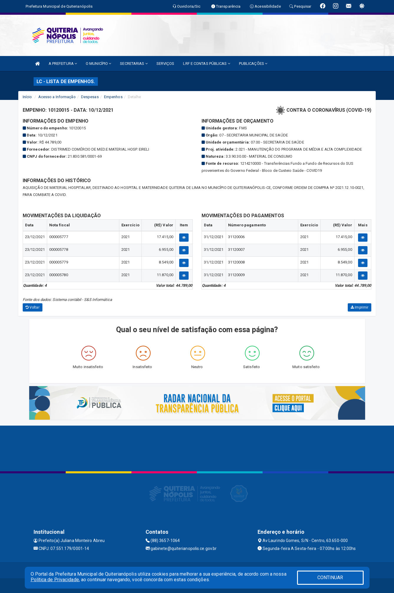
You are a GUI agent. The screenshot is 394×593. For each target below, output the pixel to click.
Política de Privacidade (55, 579)
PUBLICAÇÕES (253, 63)
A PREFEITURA (63, 63)
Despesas (90, 97)
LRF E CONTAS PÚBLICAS (206, 63)
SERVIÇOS (165, 63)
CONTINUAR (330, 577)
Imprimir (359, 307)
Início (27, 97)
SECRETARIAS (133, 63)
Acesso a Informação (57, 97)
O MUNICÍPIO (98, 63)
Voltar (32, 307)
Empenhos (113, 97)
